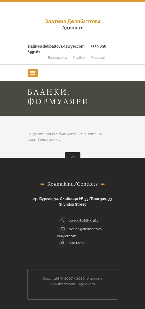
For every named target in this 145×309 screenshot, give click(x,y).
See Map (71, 243)
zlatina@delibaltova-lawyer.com (56, 46)
